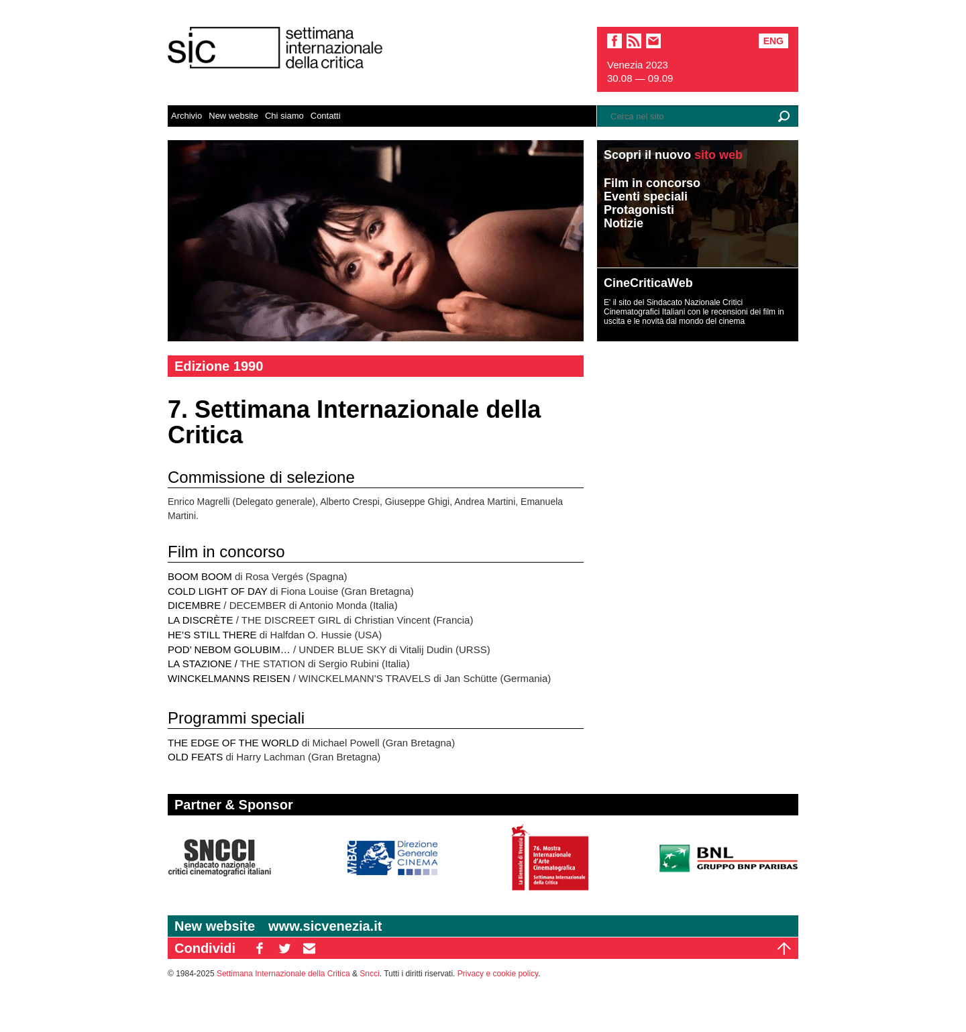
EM (309, 948)
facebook (614, 41)
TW (284, 948)
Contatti (326, 116)
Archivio (186, 116)
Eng (773, 41)
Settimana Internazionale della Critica (283, 973)
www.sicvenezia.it (325, 926)
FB (259, 948)
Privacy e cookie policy (498, 973)
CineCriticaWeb (648, 283)
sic (634, 41)
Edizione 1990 (218, 366)
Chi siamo (284, 116)
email (653, 41)
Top (784, 948)
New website (233, 116)
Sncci (369, 973)
